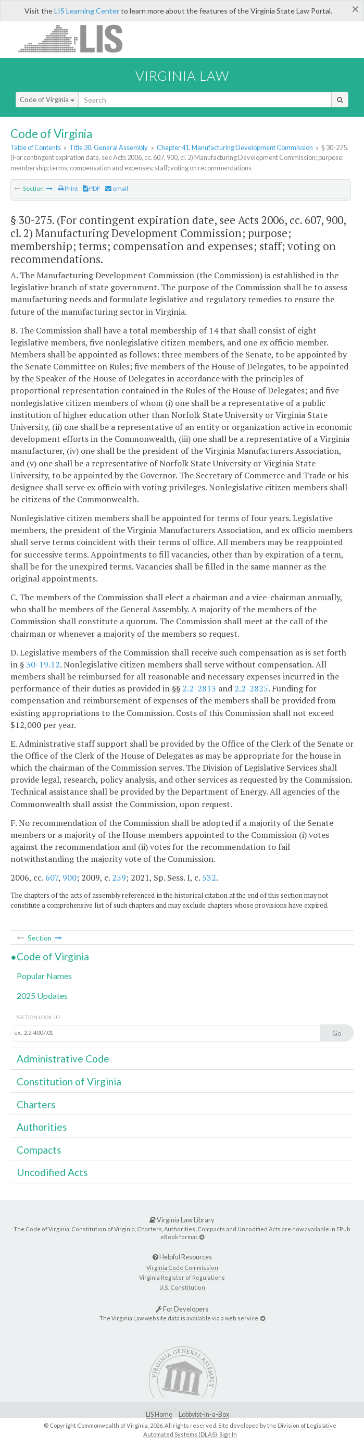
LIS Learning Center (86, 10)
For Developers (182, 1309)
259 (119, 877)
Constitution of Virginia (69, 1081)
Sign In (228, 1434)
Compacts (39, 1150)
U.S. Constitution (182, 1287)
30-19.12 (43, 664)
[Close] (355, 9)
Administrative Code (63, 1059)
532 (209, 877)
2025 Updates (42, 995)
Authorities (42, 1127)
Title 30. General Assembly (108, 147)
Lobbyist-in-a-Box (204, 1414)
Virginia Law (182, 75)
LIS (76, 38)
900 (69, 877)
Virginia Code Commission (182, 1267)
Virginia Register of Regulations (182, 1277)
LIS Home (159, 1414)
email (116, 188)
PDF (92, 188)
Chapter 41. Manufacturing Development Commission (235, 147)
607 (51, 877)
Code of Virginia (47, 99)
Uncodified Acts (52, 1172)
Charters (36, 1104)
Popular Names (44, 976)
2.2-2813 (199, 688)
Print (68, 188)
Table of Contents (35, 147)
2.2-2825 (251, 688)
